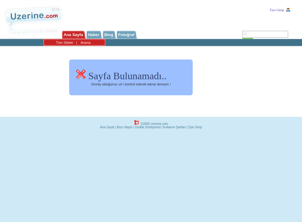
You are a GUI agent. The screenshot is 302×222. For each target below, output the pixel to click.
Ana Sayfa (73, 34)
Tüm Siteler (64, 42)
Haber (93, 34)
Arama (85, 42)
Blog (108, 34)
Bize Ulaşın (125, 127)
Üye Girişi (277, 10)
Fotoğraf (126, 34)
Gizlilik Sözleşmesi (148, 127)
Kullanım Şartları (174, 127)
